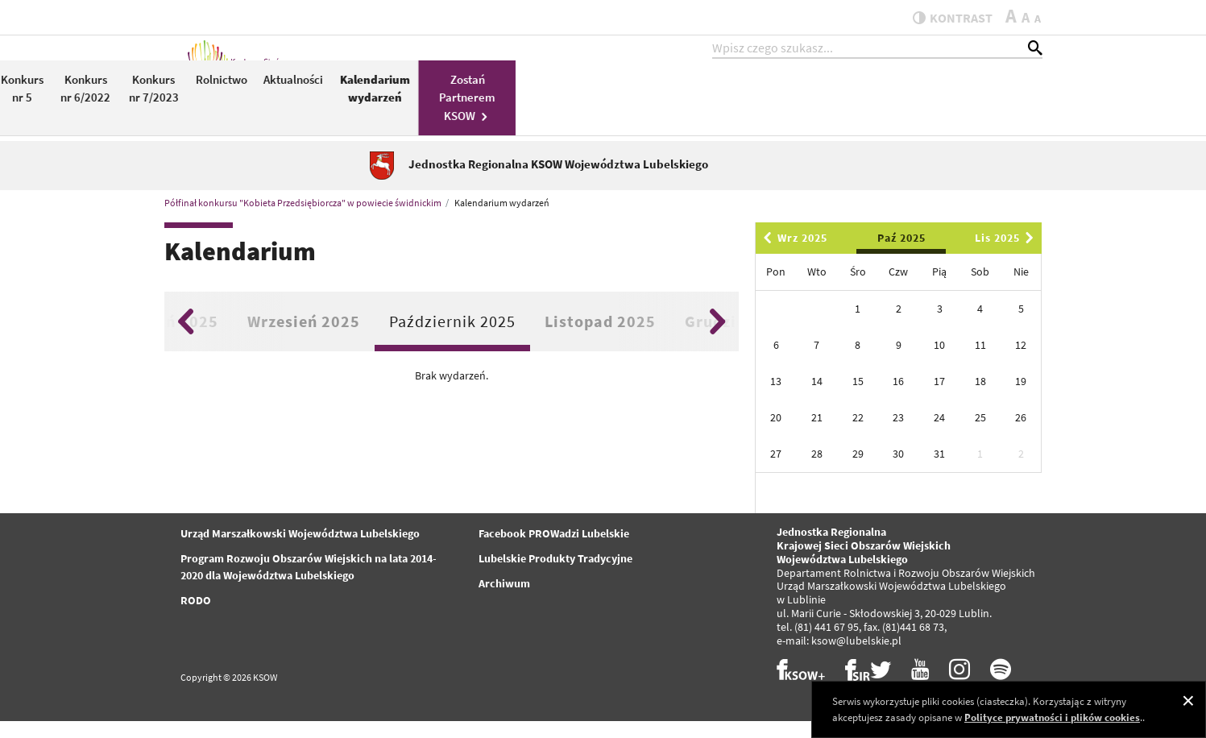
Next (717, 338)
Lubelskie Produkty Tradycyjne (555, 576)
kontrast (944, 18)
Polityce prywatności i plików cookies (1052, 717)
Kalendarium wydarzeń (901, 103)
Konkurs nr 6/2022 (611, 103)
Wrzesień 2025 (303, 338)
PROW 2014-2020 (481, 110)
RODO (195, 618)
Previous (185, 338)
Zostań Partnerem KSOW (993, 112)
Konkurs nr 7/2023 (680, 103)
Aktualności (819, 94)
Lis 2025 (1007, 255)
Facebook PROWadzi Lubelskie (554, 551)
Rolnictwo (747, 94)
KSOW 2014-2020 (406, 110)
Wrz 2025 (792, 255)
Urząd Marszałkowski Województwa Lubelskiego (300, 551)
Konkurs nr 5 (548, 103)
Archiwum (504, 601)
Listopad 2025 (600, 338)
